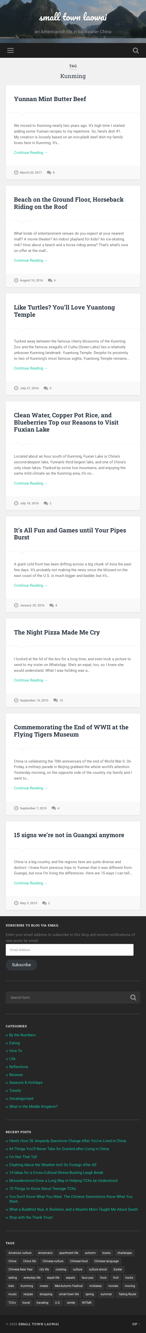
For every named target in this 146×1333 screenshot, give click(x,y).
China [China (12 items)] (12, 1261)
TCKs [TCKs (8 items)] (12, 1302)
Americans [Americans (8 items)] (45, 1253)
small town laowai (73, 17)
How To (15, 1051)
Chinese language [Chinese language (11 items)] (106, 1261)
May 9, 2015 (28, 903)
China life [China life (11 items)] (29, 1261)
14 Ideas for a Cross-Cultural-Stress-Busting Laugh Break (56, 1172)
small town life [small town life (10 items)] (69, 1294)
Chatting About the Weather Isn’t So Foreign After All (52, 1165)
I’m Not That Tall (23, 1157)
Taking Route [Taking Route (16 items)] (127, 1294)
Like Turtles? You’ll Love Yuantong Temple (64, 310)
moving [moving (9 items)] (130, 1286)
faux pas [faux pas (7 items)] (87, 1277)
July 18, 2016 (29, 503)
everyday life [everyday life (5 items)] (32, 1277)
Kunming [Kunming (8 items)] (27, 1286)
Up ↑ (136, 1324)
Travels (15, 1090)
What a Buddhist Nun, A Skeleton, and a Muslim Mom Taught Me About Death (73, 1209)
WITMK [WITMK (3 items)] (87, 1302)
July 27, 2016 (29, 388)
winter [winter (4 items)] (71, 1302)
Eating (14, 1043)
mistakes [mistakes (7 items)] (95, 1286)
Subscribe (21, 964)
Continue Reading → (31, 152)
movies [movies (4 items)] (113, 1286)
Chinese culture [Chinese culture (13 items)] (53, 1261)
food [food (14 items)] (103, 1277)
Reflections (18, 1067)
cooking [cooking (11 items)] (61, 1269)
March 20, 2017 (31, 172)
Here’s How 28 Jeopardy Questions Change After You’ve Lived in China (67, 1141)
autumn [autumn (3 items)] (90, 1253)
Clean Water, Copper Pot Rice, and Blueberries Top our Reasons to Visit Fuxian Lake (66, 422)
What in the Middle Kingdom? (33, 1106)
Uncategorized (21, 1098)
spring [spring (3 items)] (89, 1294)
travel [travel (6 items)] (26, 1302)
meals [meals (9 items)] (44, 1286)
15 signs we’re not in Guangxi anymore (69, 835)
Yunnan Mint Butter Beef (50, 99)
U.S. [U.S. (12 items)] (57, 1302)
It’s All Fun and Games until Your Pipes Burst (70, 533)
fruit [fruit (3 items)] (116, 1277)
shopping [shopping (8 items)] (46, 1294)
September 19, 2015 (34, 700)
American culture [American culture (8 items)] (19, 1253)
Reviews (16, 1075)
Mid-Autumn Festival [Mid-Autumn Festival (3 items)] (69, 1286)
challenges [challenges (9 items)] (124, 1253)
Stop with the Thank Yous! (31, 1217)
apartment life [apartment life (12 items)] (68, 1253)
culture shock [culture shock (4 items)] (98, 1269)
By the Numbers (22, 1035)
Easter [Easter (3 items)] (118, 1269)
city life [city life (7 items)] (44, 1269)
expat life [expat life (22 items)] (53, 1277)
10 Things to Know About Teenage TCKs (42, 1188)
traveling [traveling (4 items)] (42, 1302)
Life (12, 1059)
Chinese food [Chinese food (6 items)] (79, 1261)
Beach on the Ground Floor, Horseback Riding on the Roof (69, 203)
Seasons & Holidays (26, 1082)
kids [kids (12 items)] (11, 1286)
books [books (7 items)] (106, 1253)
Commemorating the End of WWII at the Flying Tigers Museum (71, 730)
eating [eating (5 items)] (12, 1277)
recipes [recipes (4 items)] (28, 1294)
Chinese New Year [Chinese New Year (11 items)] (20, 1269)
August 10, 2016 (31, 280)
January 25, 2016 (32, 605)
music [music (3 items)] (12, 1294)
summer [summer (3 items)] (106, 1294)
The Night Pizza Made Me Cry (57, 632)
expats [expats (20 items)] (70, 1277)
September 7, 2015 (33, 808)
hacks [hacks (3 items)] (129, 1277)
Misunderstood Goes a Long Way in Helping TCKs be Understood (63, 1180)
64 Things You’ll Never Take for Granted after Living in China (59, 1149)
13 (61, 700)
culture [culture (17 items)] (77, 1269)
